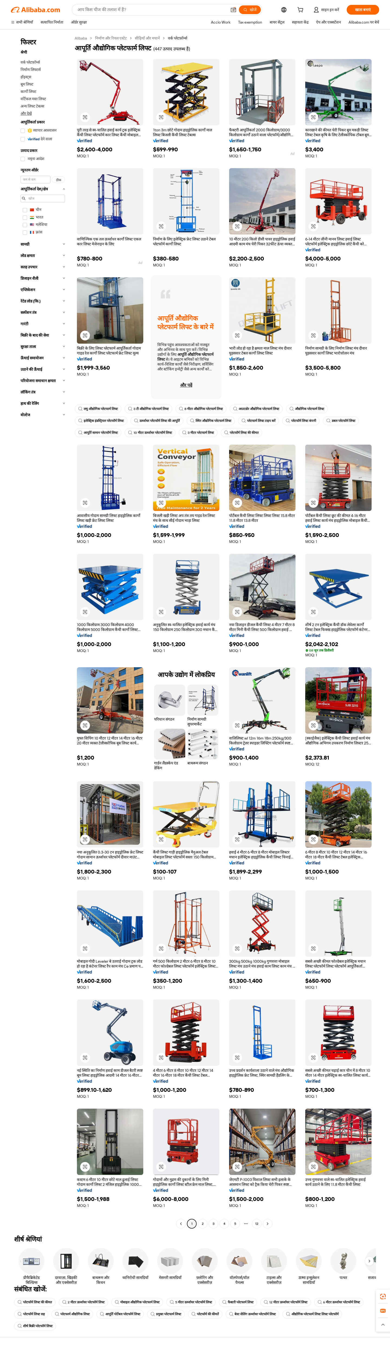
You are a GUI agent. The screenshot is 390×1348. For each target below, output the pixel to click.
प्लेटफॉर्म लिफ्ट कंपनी (301, 421)
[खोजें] (250, 9)
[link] (383, 1297)
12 (256, 1224)
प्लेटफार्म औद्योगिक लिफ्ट (72, 1314)
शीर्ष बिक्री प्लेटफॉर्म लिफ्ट (35, 1326)
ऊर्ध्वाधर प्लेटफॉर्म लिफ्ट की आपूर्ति (157, 421)
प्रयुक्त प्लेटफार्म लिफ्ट (166, 1314)
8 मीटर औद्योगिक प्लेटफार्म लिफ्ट (201, 409)
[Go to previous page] (181, 1224)
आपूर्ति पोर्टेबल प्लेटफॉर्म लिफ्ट (120, 1314)
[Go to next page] (267, 1224)
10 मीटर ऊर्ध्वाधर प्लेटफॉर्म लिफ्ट (150, 433)
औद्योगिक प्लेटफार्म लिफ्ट (307, 409)
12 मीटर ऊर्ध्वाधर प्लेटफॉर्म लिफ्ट (285, 1302)
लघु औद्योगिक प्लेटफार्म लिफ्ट (98, 409)
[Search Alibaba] (151, 10)
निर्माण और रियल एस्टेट (111, 38)
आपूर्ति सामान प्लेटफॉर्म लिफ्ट (98, 433)
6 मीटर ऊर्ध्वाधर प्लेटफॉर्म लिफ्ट (339, 1302)
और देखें (26, 113)
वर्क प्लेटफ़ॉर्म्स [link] (177, 38)
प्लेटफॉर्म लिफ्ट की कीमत (241, 433)
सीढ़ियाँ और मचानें (147, 38)
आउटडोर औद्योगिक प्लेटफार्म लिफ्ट (256, 409)
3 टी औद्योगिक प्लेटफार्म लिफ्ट (148, 409)
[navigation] (41, 631)
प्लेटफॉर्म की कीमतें (205, 1314)
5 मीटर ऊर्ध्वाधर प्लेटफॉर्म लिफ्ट (191, 1302)
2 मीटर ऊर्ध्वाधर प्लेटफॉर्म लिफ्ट (83, 1302)
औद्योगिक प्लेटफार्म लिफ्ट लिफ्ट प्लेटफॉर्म (312, 1314)
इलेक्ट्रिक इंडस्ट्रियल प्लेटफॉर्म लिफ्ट (101, 421)
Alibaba (81, 38)
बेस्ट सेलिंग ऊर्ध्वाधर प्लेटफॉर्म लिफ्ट (252, 1314)
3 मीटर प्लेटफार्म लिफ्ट (198, 433)
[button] (233, 9)
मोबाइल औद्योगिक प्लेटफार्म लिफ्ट (137, 1302)
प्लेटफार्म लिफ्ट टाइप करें (258, 421)
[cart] (301, 10)
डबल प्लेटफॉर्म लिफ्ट (340, 421)
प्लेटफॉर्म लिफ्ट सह (31, 1314)
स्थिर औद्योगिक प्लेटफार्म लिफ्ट (210, 421)
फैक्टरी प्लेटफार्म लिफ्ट (237, 1302)
